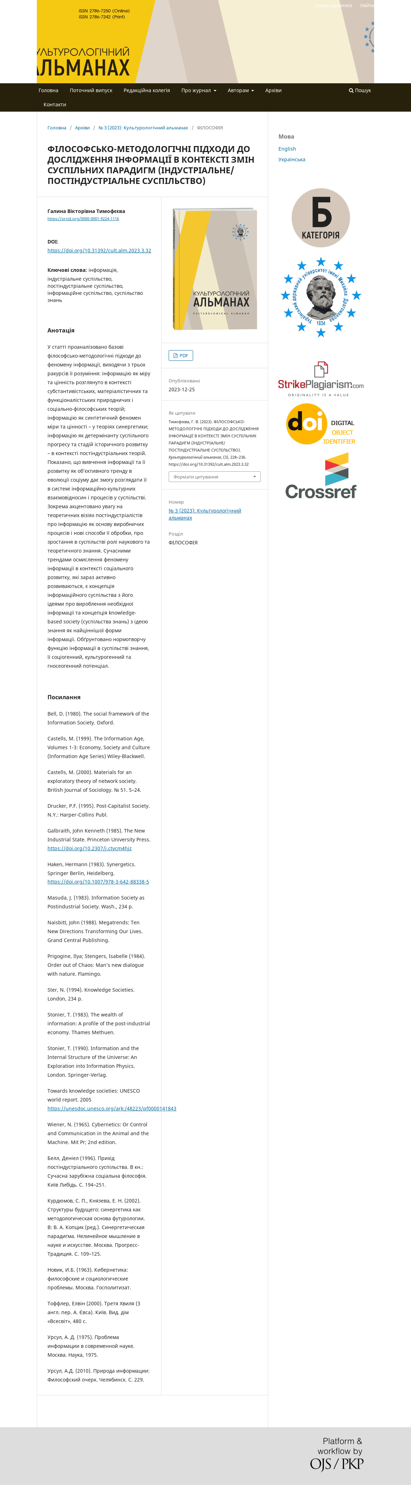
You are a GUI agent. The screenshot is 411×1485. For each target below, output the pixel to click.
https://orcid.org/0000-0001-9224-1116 (83, 218)
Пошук (360, 90)
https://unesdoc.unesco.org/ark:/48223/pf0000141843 (111, 1108)
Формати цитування (196, 476)
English (287, 148)
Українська (291, 159)
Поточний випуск (91, 90)
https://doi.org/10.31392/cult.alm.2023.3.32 (99, 250)
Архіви (273, 90)
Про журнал (196, 90)
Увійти (367, 5)
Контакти (55, 104)
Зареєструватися (333, 5)
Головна (48, 90)
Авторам (239, 90)
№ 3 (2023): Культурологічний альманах (143, 127)
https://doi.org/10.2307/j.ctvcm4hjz (89, 848)
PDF (183, 355)
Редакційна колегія (147, 90)
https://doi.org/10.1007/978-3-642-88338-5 (98, 881)
